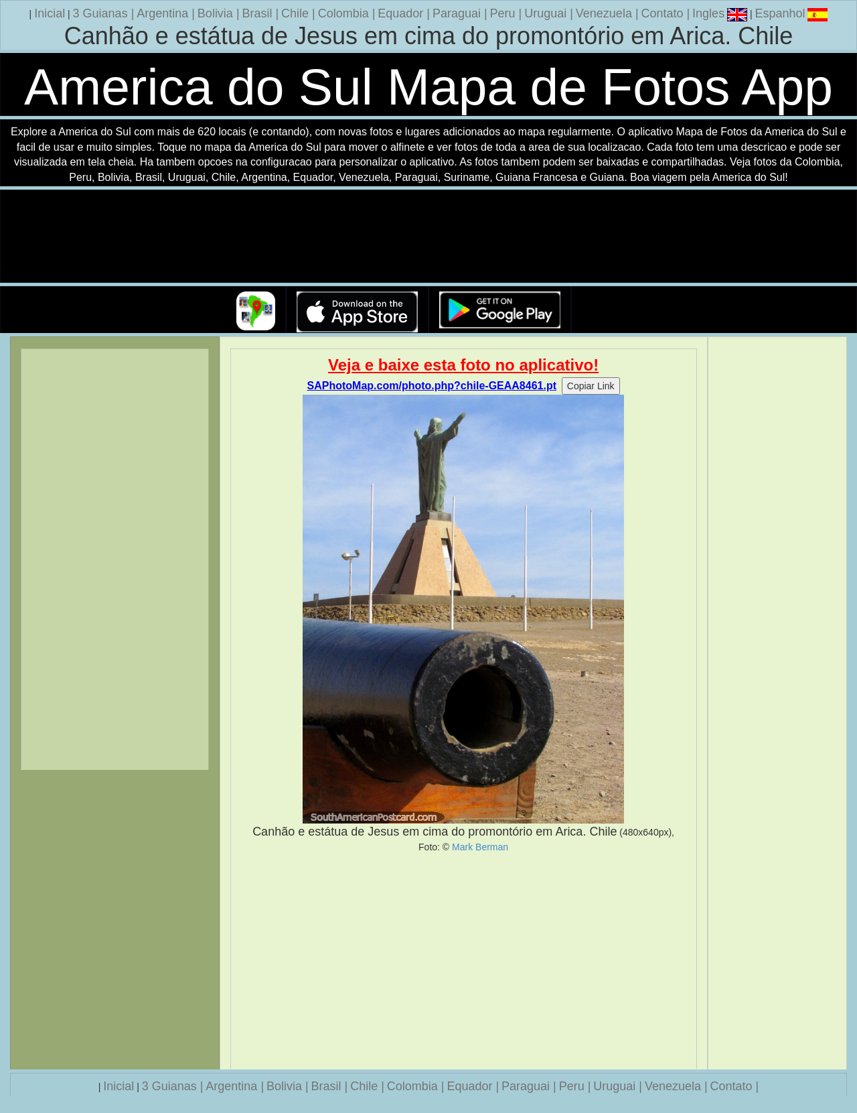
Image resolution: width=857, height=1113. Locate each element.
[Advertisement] (463, 961)
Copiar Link (591, 386)
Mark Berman (480, 847)
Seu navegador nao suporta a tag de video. (428, 237)
